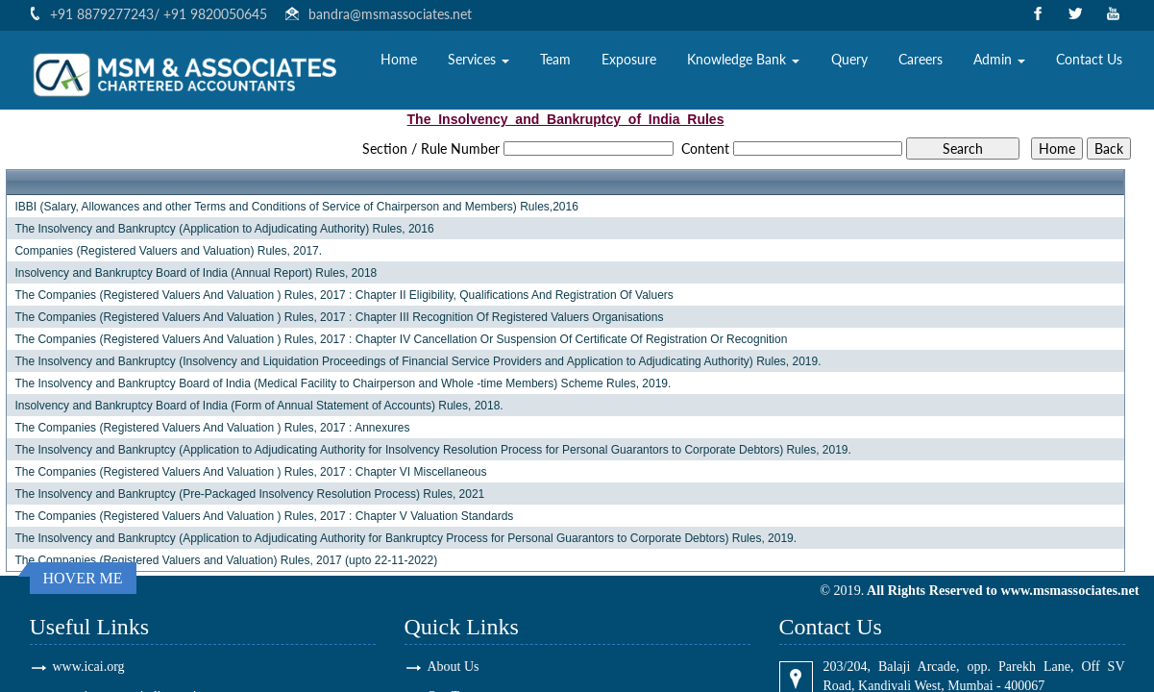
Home (399, 63)
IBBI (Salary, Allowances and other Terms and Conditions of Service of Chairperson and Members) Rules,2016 (296, 206)
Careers (920, 63)
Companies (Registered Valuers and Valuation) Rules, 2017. (168, 251)
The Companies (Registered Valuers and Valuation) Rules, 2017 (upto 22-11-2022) (225, 560)
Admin (999, 63)
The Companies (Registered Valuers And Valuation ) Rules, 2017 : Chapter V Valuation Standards (263, 516)
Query (849, 63)
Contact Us (1089, 63)
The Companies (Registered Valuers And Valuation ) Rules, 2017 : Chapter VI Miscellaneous (250, 472)
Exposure (629, 63)
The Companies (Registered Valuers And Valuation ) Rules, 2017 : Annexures (211, 427)
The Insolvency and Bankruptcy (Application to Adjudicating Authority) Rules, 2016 (223, 228)
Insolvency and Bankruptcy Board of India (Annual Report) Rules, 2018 (195, 273)
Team (555, 63)
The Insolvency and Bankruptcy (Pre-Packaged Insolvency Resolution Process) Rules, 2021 (249, 494)
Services (478, 63)
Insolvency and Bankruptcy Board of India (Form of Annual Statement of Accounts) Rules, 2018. (258, 405)
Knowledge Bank (743, 63)
